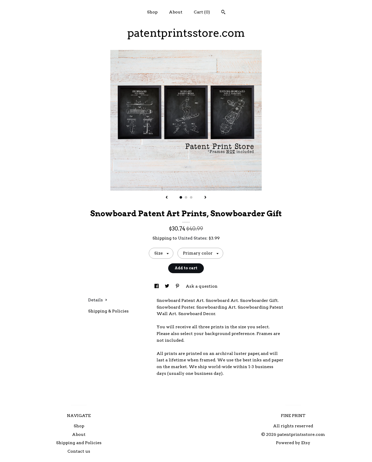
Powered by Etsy (293, 442)
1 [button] (181, 197)
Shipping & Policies (108, 311)
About (175, 12)
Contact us (78, 451)
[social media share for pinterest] (178, 286)
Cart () (202, 12)
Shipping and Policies (79, 442)
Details (97, 299)
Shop (152, 12)
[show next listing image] (205, 197)
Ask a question (202, 286)
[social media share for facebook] (157, 286)
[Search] (223, 13)
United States (192, 238)
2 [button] (186, 197)
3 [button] (191, 197)
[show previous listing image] (166, 197)
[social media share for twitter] (167, 286)
